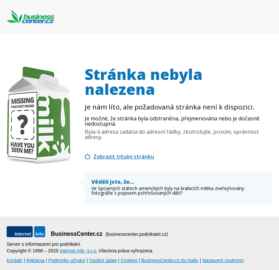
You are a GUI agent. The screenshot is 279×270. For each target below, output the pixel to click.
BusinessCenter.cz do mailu (170, 260)
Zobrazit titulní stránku (123, 156)
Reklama (35, 260)
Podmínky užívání (66, 260)
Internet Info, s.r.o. (78, 250)
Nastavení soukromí (223, 260)
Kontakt (14, 260)
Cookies (129, 260)
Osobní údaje (103, 260)
